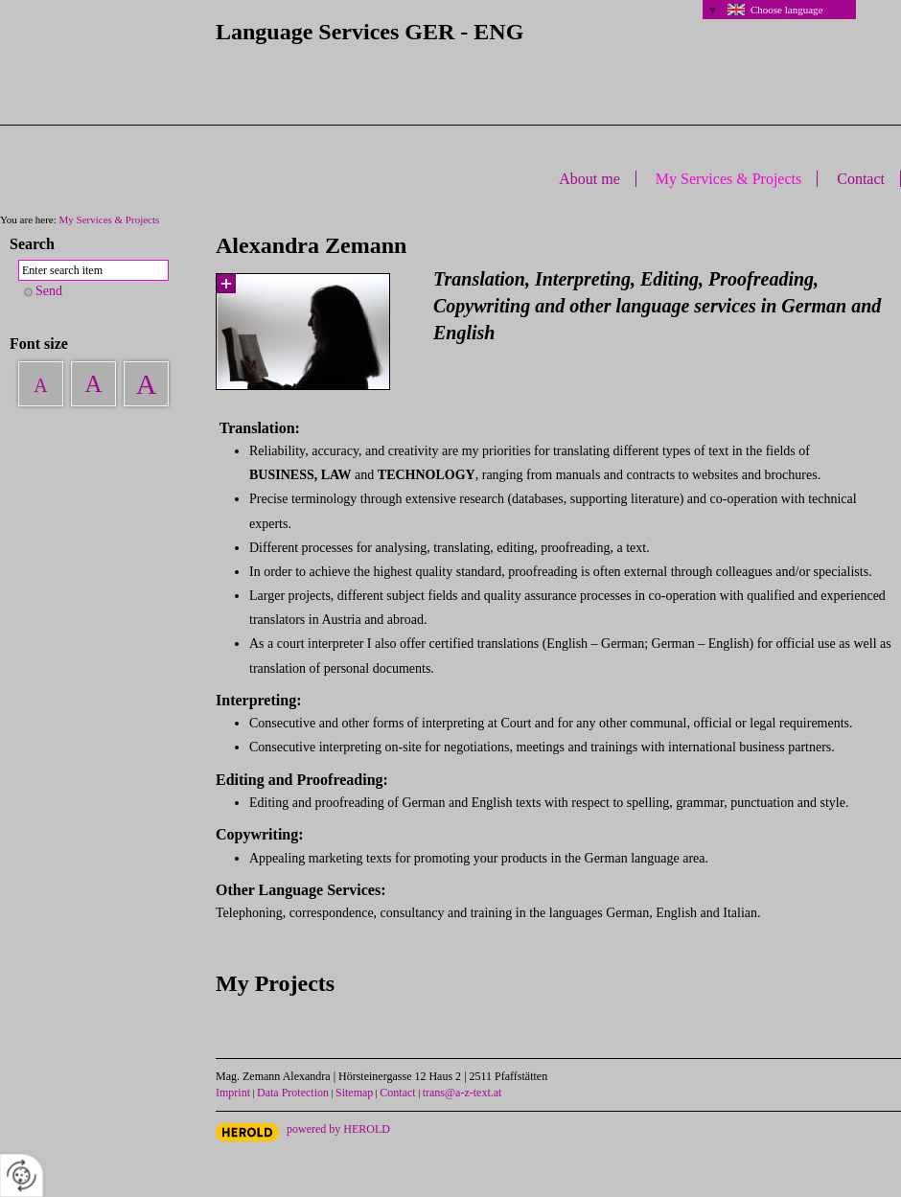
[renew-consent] (21, 1175)
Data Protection (293, 1092)
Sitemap (354, 1092)
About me (589, 179)
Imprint (233, 1092)
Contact (861, 179)
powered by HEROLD (338, 1129)
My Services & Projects (728, 179)
